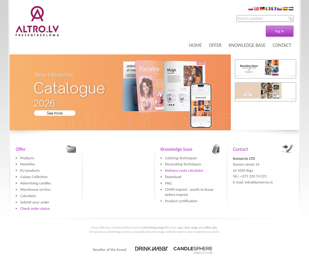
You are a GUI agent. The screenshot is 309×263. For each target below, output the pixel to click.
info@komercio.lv (259, 182)
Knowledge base (177, 149)
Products (27, 158)
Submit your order (34, 202)
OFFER (215, 45)
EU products (30, 170)
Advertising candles (35, 183)
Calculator (28, 195)
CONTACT (282, 45)
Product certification (181, 201)
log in (279, 31)
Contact (240, 149)
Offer (21, 149)
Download (173, 176)
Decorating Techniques (183, 164)
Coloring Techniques (181, 158)
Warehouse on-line (35, 189)
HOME (195, 45)
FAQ (168, 183)
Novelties (27, 164)
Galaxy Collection (34, 176)
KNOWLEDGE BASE (247, 45)
